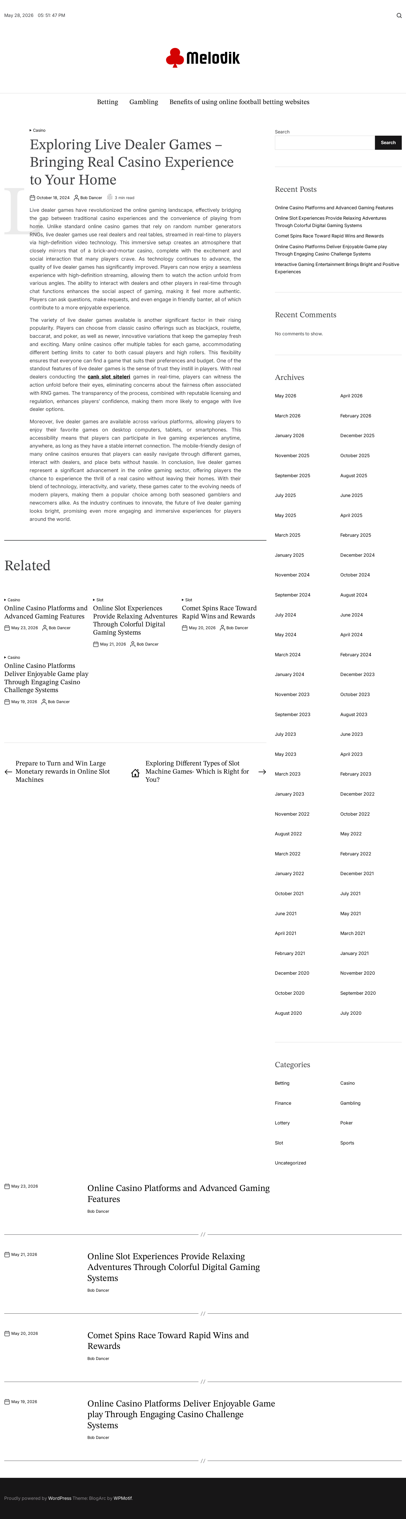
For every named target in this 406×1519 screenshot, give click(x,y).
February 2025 (355, 535)
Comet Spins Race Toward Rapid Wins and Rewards (329, 236)
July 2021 (350, 893)
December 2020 (292, 973)
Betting (107, 102)
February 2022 (355, 854)
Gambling (143, 102)
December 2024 (357, 555)
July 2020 (350, 1013)
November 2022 (292, 814)
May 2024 (285, 634)
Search (282, 132)
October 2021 (289, 893)
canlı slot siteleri (109, 377)
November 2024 (292, 575)
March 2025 (287, 535)
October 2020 (289, 993)
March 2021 (352, 933)
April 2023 (351, 754)
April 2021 (285, 933)
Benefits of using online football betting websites (239, 102)
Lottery (282, 1123)
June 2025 (351, 495)
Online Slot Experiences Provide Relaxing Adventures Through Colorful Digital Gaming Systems (173, 1267)
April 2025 (351, 515)
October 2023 (355, 694)
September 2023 (292, 714)
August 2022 (288, 833)
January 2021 (354, 953)
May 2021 (350, 913)
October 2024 (355, 575)
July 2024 (285, 615)
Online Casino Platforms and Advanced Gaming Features (334, 207)
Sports (347, 1143)
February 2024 (355, 654)
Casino (39, 130)
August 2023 (353, 714)
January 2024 (289, 674)
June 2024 (351, 615)
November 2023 (292, 694)
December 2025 (357, 435)
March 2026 (288, 416)
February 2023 (355, 774)
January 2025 (289, 555)
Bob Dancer (91, 198)
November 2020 (357, 973)
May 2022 (351, 833)
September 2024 (292, 595)
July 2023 (285, 734)
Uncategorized (290, 1163)
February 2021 (290, 953)
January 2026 (289, 435)
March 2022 (288, 854)
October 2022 (355, 814)
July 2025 (285, 495)
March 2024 (288, 654)
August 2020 (288, 1013)
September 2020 (358, 993)
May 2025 (285, 515)
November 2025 (292, 455)
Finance (283, 1103)
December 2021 (357, 873)
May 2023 (285, 754)
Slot (99, 600)
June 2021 (285, 913)
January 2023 (289, 794)
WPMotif (123, 1498)
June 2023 (351, 734)
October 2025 (355, 455)
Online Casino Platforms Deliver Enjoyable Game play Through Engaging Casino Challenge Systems (181, 1415)
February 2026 (355, 416)
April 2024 (351, 634)
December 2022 (357, 794)
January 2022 (289, 873)
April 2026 (351, 396)
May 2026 (285, 396)
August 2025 (353, 475)
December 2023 (357, 674)
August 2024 (353, 595)
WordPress (59, 1498)
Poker (346, 1123)
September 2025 (292, 475)
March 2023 (288, 774)
